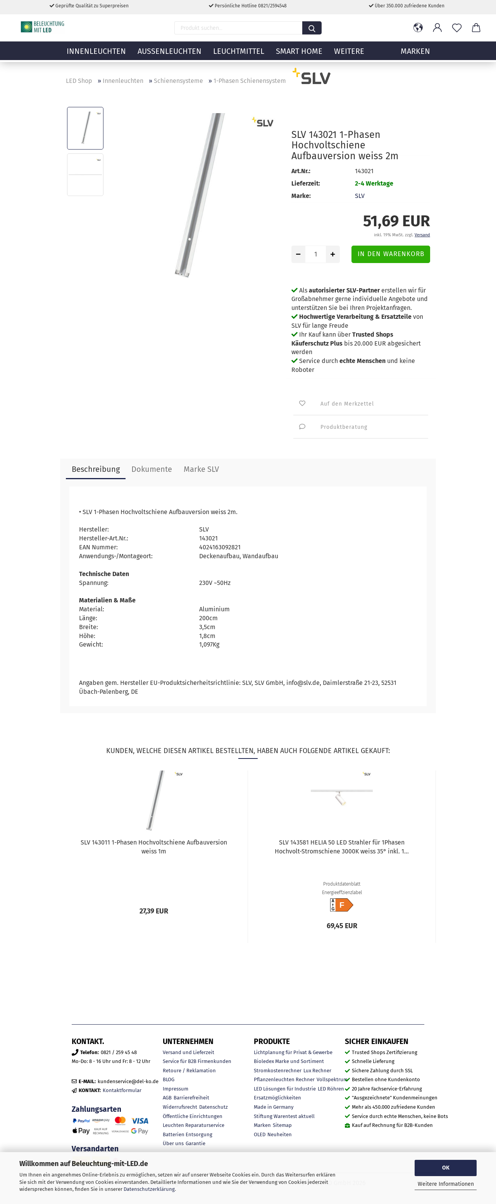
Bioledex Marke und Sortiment (289, 1061)
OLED (259, 1134)
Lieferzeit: (305, 183)
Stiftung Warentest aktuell (284, 1116)
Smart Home (299, 56)
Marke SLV (201, 469)
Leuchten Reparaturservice (193, 1125)
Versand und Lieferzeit (188, 1052)
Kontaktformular (122, 1090)
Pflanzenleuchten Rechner (284, 1079)
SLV (360, 196)
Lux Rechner (317, 1070)
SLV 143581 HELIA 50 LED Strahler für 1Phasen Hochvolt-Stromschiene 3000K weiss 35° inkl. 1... (342, 847)
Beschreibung (96, 469)
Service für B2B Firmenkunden (197, 1061)
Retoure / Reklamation (189, 1070)
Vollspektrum (332, 1079)
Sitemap (282, 1125)
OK (446, 1167)
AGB (167, 1098)
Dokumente (151, 469)
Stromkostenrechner (277, 1070)
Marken (262, 1125)
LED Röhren (331, 1089)
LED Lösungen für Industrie (285, 1089)
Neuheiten (279, 1134)
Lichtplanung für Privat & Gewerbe (293, 1052)
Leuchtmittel (238, 56)
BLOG (168, 1079)
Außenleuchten (170, 56)
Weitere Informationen (446, 1184)
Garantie (195, 1143)
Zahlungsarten (96, 1109)
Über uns (173, 1143)
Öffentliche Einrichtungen (192, 1116)
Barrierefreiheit (191, 1098)
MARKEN (415, 56)
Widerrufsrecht (180, 1107)
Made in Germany (273, 1107)
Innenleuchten (96, 56)
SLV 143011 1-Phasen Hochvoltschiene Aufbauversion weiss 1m (154, 847)
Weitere (349, 56)
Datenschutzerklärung (149, 1189)
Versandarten (95, 1148)
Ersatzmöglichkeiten (277, 1098)
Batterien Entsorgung (187, 1134)
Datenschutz (213, 1107)
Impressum (175, 1089)
